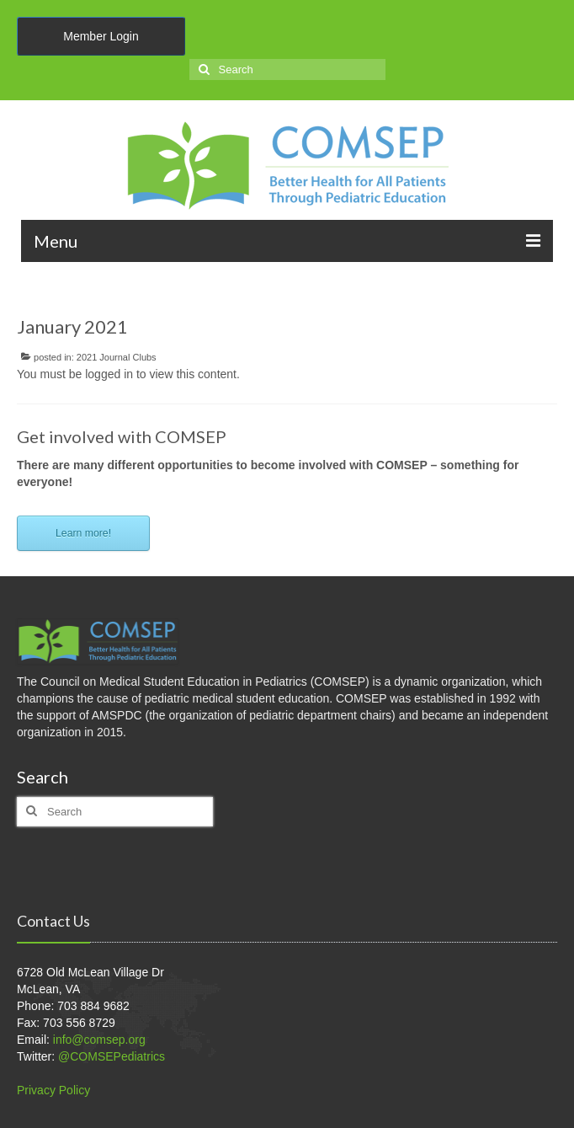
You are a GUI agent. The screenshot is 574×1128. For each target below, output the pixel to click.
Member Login (101, 36)
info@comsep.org (99, 1039)
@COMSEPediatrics (111, 1056)
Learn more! (83, 533)
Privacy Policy (53, 1090)
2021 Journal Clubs (117, 357)
